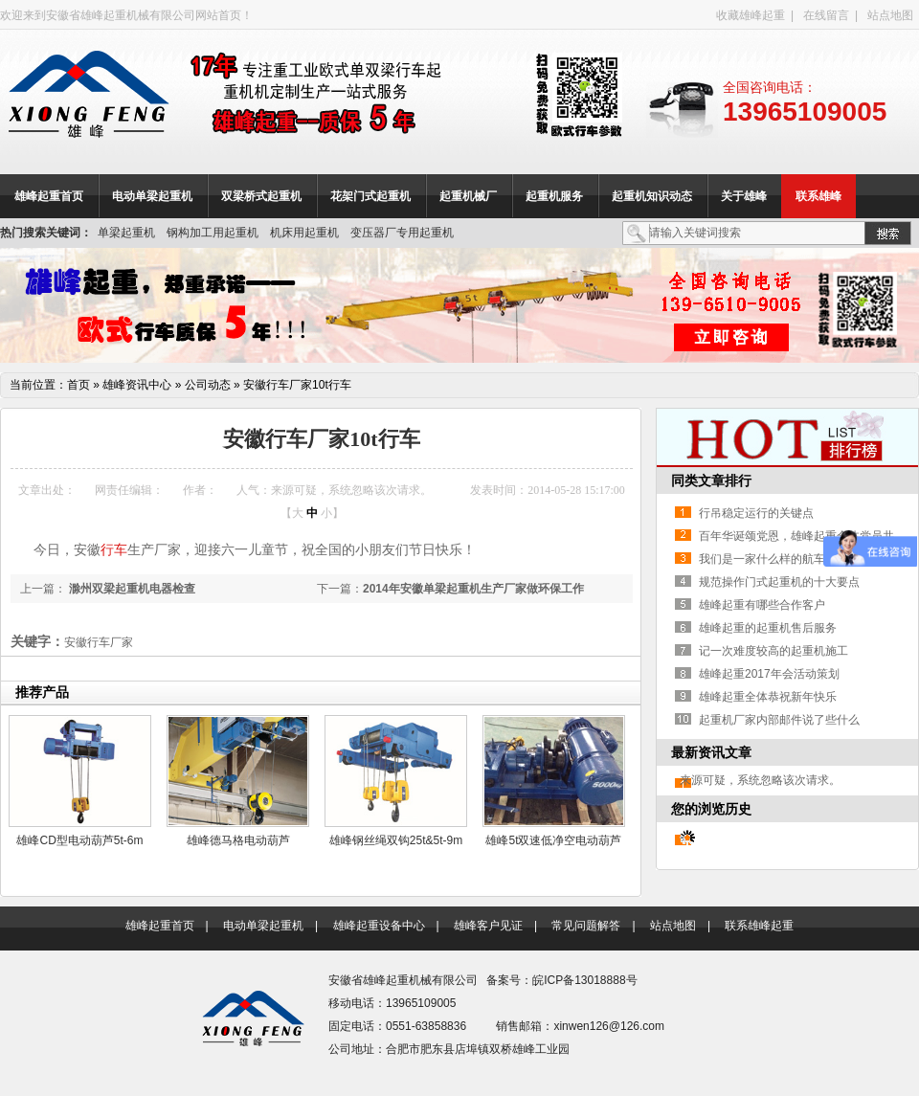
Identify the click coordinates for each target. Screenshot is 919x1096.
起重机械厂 (468, 196)
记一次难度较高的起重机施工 (773, 651)
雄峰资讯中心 (136, 384)
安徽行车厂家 (98, 642)
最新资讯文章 (711, 752)
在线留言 (826, 15)
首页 (78, 384)
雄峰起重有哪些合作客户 (762, 605)
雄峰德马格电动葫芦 (238, 840)
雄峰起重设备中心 (379, 925)
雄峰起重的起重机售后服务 (768, 628)
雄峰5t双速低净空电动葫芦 (553, 840)
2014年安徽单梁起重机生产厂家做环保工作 (473, 588)
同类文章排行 (711, 480)
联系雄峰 (818, 196)
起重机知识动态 (652, 196)
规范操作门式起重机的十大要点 (779, 582)
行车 (114, 549)
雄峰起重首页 (48, 196)
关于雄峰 (744, 196)
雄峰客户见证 (488, 925)
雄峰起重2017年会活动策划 (769, 674)
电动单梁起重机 (152, 196)
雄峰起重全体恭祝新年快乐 (768, 697)
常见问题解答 (585, 925)
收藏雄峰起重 (750, 15)
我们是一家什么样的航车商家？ (779, 559)
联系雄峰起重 (759, 925)
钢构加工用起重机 (212, 232)
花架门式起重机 (370, 196)
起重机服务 (554, 196)
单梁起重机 (126, 232)
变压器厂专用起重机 (402, 232)
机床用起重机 (304, 232)
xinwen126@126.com (608, 1026)
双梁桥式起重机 (261, 196)
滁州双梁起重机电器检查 (130, 588)
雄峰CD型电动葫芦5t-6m (79, 840)
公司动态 (208, 384)
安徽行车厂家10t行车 (297, 384)
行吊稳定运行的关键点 (756, 513)
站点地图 (890, 15)
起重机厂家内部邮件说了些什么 (779, 720)
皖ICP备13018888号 (584, 980)
